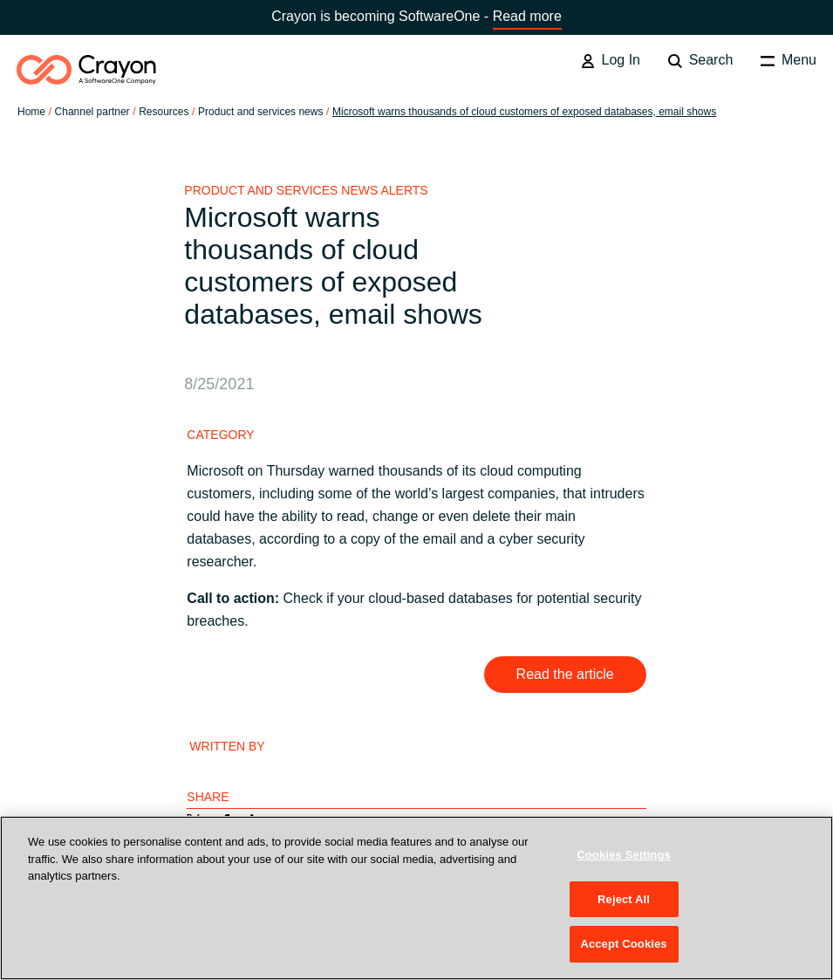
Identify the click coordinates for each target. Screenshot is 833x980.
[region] (416, 898)
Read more (527, 16)
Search (700, 60)
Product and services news (260, 112)
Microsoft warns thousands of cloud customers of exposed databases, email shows (524, 112)
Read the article (565, 674)
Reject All (623, 899)
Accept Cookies (623, 943)
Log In (610, 60)
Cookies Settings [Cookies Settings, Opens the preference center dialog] (624, 854)
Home (31, 112)
